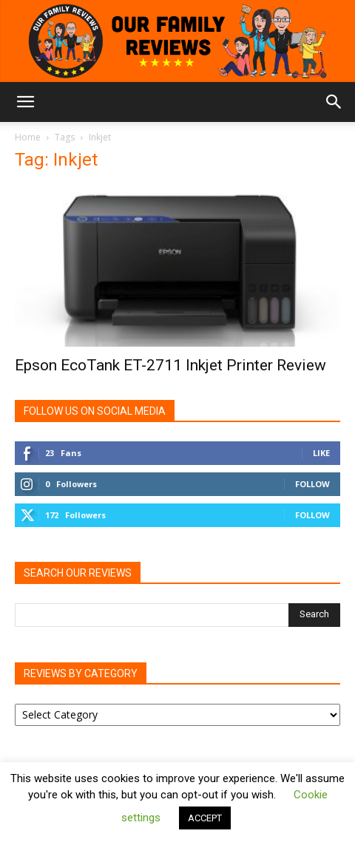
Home (28, 137)
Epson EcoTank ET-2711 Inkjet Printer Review (170, 365)
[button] (25, 102)
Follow (312, 483)
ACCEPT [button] (205, 818)
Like (321, 452)
